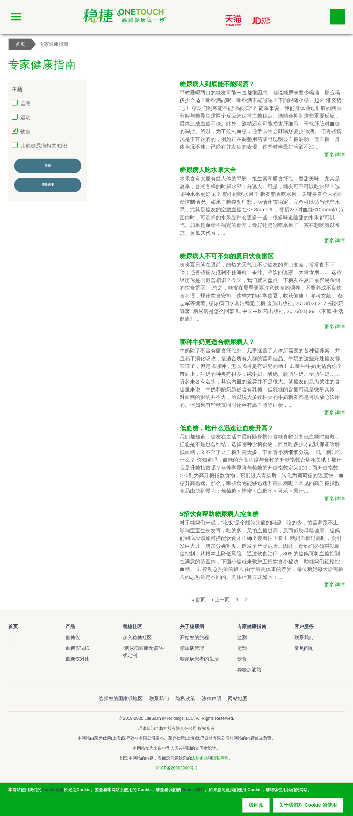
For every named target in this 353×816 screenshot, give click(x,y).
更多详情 (334, 155)
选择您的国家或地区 (120, 698)
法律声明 (211, 698)
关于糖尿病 (192, 626)
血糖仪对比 (77, 659)
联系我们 (304, 637)
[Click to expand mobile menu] (15, 16)
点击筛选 (337, 16)
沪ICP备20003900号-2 (176, 768)
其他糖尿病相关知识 (43, 146)
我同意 (256, 806)
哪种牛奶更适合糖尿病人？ (217, 342)
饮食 (25, 131)
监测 (25, 103)
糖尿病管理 (192, 648)
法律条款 (199, 758)
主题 (17, 89)
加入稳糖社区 (137, 637)
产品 (70, 626)
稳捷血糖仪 (18, 641)
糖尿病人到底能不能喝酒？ (217, 84)
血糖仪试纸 (77, 648)
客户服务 (304, 626)
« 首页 (198, 599)
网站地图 (238, 698)
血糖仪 (72, 637)
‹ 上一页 (220, 599)
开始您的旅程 (194, 637)
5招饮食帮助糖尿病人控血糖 (219, 514)
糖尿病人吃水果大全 (208, 170)
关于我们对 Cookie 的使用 (308, 806)
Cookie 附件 (192, 790)
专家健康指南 (251, 626)
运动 (25, 117)
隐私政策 (185, 698)
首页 (13, 626)
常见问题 (304, 648)
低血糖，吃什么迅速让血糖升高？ (227, 428)
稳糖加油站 (249, 669)
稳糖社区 (132, 626)
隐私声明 (220, 758)
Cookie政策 (52, 790)
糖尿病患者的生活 (199, 659)
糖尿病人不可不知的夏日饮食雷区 (227, 256)
